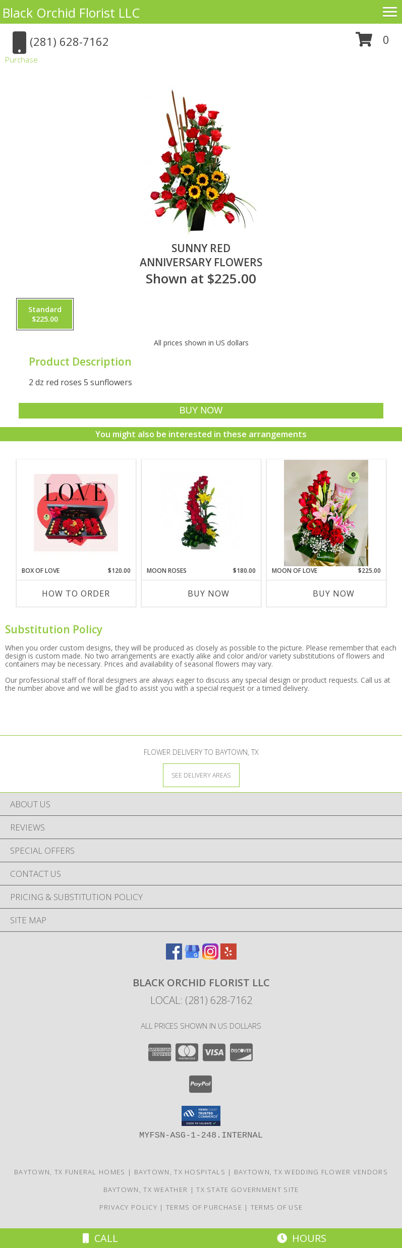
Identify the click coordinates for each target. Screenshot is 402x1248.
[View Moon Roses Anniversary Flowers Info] (201, 513)
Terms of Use (277, 1207)
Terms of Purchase (204, 1207)
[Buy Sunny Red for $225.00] (201, 411)
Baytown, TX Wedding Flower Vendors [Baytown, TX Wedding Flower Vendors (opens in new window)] (311, 1171)
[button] (372, 43)
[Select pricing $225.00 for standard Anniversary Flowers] (45, 314)
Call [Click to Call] (100, 1238)
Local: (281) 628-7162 (201, 1000)
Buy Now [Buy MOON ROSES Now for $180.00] (208, 593)
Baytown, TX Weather (145, 1189)
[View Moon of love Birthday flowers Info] (326, 513)
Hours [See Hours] (301, 1238)
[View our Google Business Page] (192, 956)
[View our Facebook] (174, 956)
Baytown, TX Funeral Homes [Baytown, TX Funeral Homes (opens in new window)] (70, 1171)
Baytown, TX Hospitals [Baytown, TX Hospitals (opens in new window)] (179, 1171)
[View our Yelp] (228, 956)
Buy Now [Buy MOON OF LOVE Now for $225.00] (334, 593)
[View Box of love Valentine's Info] (76, 513)
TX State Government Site (247, 1189)
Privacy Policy (128, 1207)
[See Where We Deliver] (201, 775)
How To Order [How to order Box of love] (76, 593)
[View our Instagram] (210, 956)
